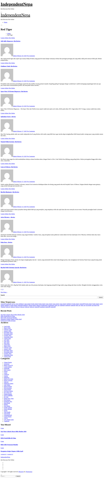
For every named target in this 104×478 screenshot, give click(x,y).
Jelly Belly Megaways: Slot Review (10, 41)
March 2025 (7, 346)
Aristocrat (6, 364)
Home (5, 22)
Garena (6, 376)
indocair (38, 305)
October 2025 (7, 335)
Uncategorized (8, 415)
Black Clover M (8, 365)
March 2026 (7, 328)
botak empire (34, 304)
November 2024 (8, 352)
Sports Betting (8, 409)
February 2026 (8, 329)
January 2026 (7, 331)
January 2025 (7, 349)
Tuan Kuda (7, 413)
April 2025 (7, 344)
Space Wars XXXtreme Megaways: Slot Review (14, 91)
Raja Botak (7, 403)
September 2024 (8, 355)
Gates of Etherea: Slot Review (9, 167)
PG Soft (6, 397)
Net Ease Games (8, 391)
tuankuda (42, 307)
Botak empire (32, 305)
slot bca (13, 304)
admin (9, 55)
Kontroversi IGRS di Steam (8, 320)
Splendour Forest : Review (8, 116)
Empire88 (6, 368)
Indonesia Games (8, 383)
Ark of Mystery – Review (8, 217)
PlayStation (7, 400)
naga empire (27, 304)
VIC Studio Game (9, 419)
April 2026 (7, 326)
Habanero (6, 377)
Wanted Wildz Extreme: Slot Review (11, 141)
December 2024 (8, 350)
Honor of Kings (8, 380)
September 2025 (8, 337)
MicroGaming (8, 388)
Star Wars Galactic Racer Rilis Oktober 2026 (13, 314)
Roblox (6, 404)
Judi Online (7, 385)
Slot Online (12, 38)
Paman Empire (8, 394)
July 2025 (6, 340)
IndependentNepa (17, 4)
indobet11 (69, 304)
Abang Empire (8, 362)
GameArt (6, 374)
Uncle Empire (7, 416)
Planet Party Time (9, 398)
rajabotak (62, 305)
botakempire (44, 305)
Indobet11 (25, 305)
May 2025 (6, 343)
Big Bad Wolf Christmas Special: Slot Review (14, 267)
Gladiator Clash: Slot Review (9, 66)
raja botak (88, 305)
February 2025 (8, 347)
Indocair (8, 307)
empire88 (3, 304)
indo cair (57, 305)
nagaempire (51, 305)
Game (5, 373)
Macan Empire (8, 386)
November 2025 (8, 334)
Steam (5, 410)
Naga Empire (7, 389)
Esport (6, 371)
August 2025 (7, 338)
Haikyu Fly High (8, 379)
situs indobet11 (20, 304)
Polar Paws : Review (6, 242)
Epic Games (7, 370)
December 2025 (8, 332)
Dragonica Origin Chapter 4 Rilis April (11, 319)
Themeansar (29, 472)
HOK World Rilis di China (8, 316)
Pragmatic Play (8, 401)
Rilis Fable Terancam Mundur (9, 317)
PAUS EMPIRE (8, 395)
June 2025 (6, 341)
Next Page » (4, 292)
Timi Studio (7, 412)
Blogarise (21, 472)
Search (3, 295)
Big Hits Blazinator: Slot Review (10, 192)
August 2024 (7, 356)
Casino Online (5, 38)
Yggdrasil (6, 421)
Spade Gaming (8, 407)
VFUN (6, 418)
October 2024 (7, 353)
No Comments (31, 55)
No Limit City (8, 392)
